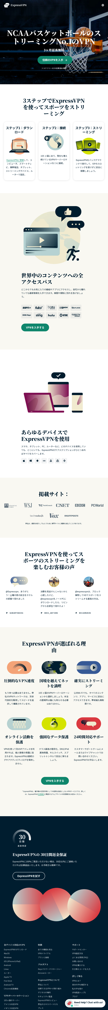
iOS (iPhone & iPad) (12, 961)
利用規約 (41, 794)
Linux (6, 969)
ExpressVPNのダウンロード (15, 949)
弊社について (43, 984)
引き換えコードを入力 (81, 969)
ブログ (75, 996)
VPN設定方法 (77, 953)
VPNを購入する (78, 965)
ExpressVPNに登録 (15, 160)
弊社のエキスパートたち (48, 1004)
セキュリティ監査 (45, 996)
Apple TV (8, 977)
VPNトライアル (44, 953)
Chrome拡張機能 (11, 988)
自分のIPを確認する (80, 984)
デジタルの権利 (44, 992)
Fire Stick (8, 981)
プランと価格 (43, 957)
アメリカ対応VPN (11, 1004)
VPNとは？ (76, 980)
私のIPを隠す (77, 988)
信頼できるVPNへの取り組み (49, 988)
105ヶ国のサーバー (12, 1000)
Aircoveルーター (45, 973)
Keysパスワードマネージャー (50, 969)
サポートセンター (79, 949)
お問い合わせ (77, 961)
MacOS (7, 953)
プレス (40, 1008)
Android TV (8, 984)
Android (7, 965)
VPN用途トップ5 (79, 992)
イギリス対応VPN (11, 1008)
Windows (8, 957)
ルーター (7, 973)
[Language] (102, 5)
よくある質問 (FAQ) (80, 957)
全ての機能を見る (45, 949)
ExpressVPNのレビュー (47, 1000)
